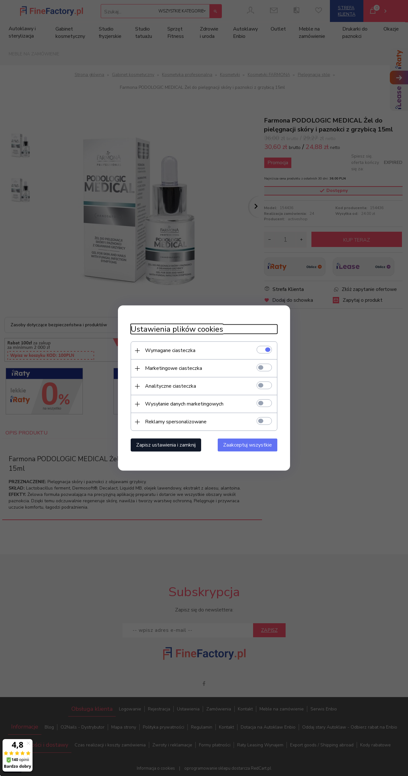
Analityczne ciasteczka (170, 386)
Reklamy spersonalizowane (176, 421)
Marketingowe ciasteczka (173, 368)
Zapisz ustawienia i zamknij (166, 444)
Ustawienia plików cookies (177, 329)
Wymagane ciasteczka (170, 350)
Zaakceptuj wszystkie (247, 444)
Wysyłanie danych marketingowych (184, 403)
